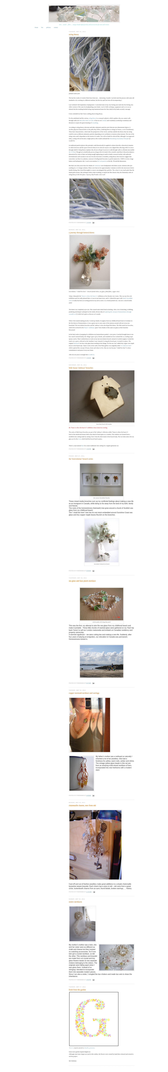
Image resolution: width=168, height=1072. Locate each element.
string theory (74, 34)
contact (56, 27)
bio (42, 27)
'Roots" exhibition (89, 327)
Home (36, 27)
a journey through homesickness (81, 233)
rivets (79, 439)
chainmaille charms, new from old (82, 805)
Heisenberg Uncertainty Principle (119, 138)
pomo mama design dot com (84, 8)
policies (48, 27)
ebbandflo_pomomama (89, 1047)
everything (95, 123)
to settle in (91, 354)
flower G (71, 1047)
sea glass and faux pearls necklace (82, 581)
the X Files (72, 152)
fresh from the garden (77, 990)
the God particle (101, 161)
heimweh (76, 343)
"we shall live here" (126, 345)
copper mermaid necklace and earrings (84, 693)
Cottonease (97, 165)
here (82, 445)
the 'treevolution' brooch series (81, 459)
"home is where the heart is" (89, 296)
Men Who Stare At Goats (86, 120)
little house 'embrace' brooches (81, 368)
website (104, 120)
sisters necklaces (75, 902)
